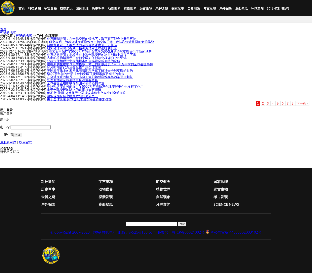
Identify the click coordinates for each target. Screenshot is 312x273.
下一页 (301, 103)
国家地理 (82, 8)
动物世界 (114, 8)
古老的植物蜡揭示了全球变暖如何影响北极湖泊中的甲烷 (87, 58)
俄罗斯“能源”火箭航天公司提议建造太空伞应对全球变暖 (86, 93)
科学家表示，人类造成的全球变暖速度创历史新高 (82, 45)
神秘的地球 (8, 32)
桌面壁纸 (241, 8)
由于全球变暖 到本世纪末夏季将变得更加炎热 (79, 99)
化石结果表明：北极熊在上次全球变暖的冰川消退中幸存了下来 (91, 54)
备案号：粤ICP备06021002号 (181, 232)
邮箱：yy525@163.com (137, 232)
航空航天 (66, 8)
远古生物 (145, 8)
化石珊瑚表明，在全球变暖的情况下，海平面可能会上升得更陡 (91, 38)
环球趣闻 (257, 8)
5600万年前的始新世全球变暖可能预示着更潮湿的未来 (85, 73)
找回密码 (25, 142)
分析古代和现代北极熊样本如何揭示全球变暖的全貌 (83, 61)
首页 (22, 8)
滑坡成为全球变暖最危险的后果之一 (72, 96)
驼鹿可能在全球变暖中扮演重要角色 (72, 80)
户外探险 (225, 8)
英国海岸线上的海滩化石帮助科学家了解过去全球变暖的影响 (90, 70)
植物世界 (130, 8)
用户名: (5, 119)
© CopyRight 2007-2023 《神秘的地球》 (83, 232)
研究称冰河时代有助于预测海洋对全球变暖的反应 (82, 48)
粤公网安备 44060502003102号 (236, 232)
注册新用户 (8, 142)
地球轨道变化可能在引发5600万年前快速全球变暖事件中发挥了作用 (95, 86)
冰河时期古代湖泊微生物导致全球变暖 (74, 67)
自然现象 (193, 8)
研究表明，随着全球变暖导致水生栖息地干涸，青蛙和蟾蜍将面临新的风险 (101, 42)
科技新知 (34, 8)
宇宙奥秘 (50, 8)
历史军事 (98, 8)
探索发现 (177, 8)
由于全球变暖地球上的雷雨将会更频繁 (74, 89)
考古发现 (209, 8)
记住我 (9, 134)
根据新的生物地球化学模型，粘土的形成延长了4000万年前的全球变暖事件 (100, 64)
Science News (278, 8)
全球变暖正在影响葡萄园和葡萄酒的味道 (75, 83)
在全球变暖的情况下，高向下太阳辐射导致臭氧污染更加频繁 (90, 77)
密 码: (5, 127)
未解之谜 (161, 8)
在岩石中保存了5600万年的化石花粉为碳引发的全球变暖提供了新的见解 (100, 51)
